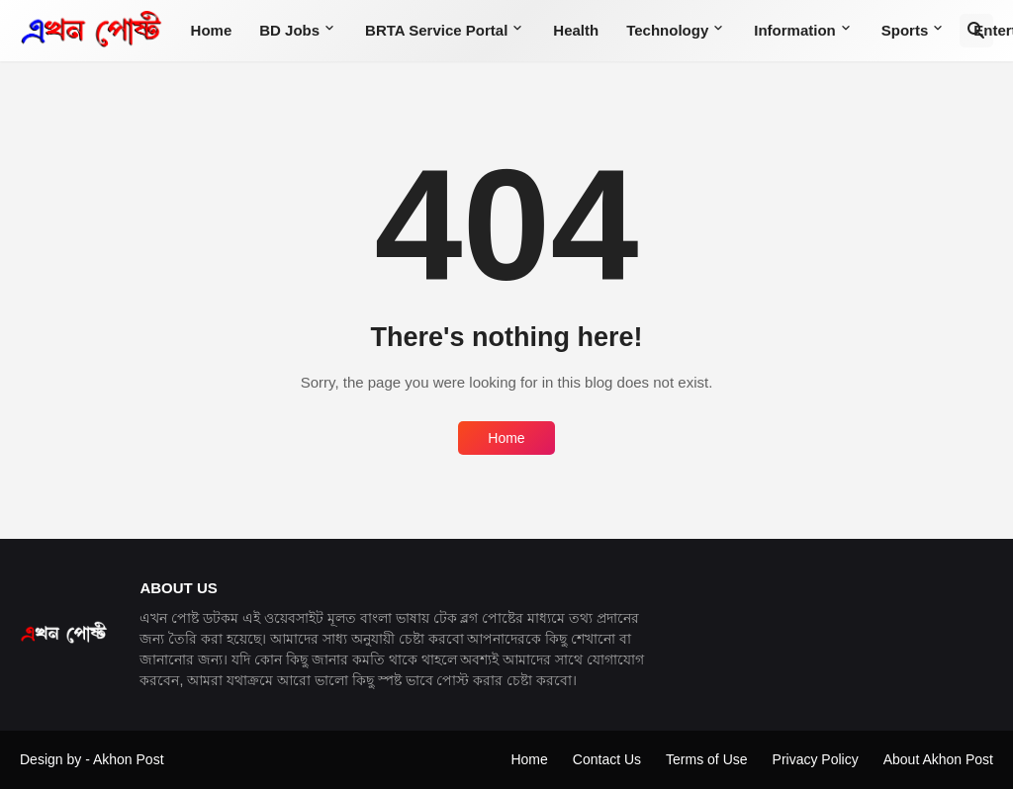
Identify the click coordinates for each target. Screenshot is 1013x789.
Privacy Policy (816, 759)
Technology (667, 30)
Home (211, 30)
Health (576, 30)
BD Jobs (289, 30)
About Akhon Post (938, 759)
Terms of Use (706, 759)
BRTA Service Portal (436, 30)
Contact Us (607, 759)
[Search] (976, 30)
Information (795, 30)
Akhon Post (128, 759)
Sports (905, 30)
